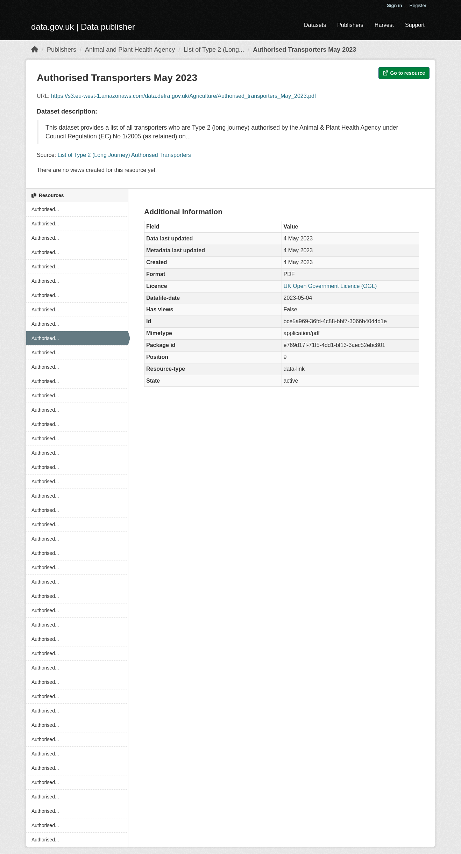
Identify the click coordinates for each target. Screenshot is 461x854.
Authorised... (45, 209)
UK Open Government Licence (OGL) (330, 286)
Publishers (350, 25)
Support (415, 25)
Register (418, 5)
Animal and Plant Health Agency (130, 49)
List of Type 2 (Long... (214, 49)
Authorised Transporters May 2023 (304, 49)
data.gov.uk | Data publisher (83, 26)
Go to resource (404, 73)
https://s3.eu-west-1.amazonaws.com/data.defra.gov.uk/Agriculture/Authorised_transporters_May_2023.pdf (183, 96)
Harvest (384, 25)
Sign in (394, 5)
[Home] (34, 49)
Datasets (315, 25)
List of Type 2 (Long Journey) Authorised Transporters (124, 155)
